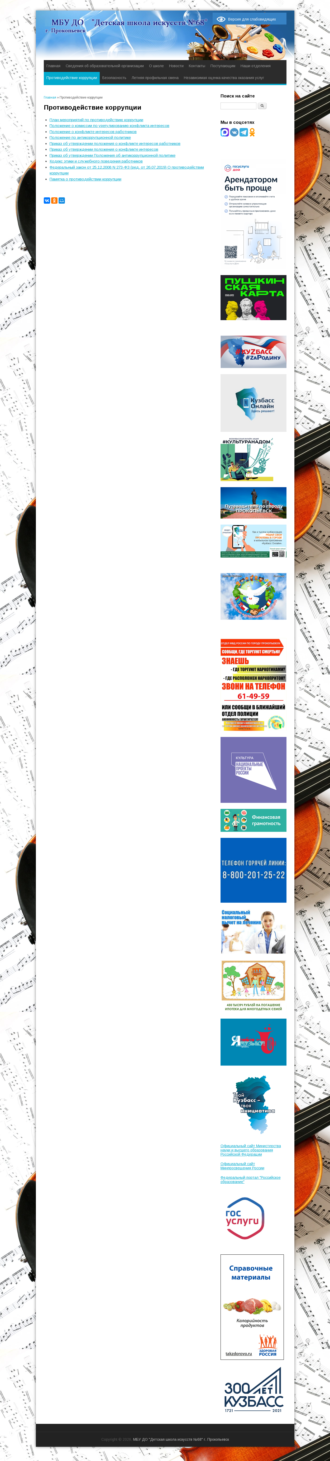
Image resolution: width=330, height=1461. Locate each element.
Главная (53, 66)
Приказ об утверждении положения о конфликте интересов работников (115, 143)
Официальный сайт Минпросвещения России (242, 1166)
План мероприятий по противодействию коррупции (96, 120)
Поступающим (223, 66)
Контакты (197, 66)
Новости (176, 66)
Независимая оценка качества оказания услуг (224, 78)
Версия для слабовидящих (252, 19)
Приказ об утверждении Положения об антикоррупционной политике (112, 155)
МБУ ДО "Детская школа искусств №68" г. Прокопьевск (181, 1439)
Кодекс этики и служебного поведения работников (96, 161)
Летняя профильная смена (155, 78)
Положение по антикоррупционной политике (90, 137)
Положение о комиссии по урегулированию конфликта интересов (109, 125)
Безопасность (114, 78)
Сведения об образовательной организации (105, 66)
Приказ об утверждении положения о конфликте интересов (104, 149)
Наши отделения (256, 66)
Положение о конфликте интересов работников (93, 131)
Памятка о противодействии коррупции (85, 179)
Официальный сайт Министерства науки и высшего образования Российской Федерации (251, 1150)
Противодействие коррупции (71, 78)
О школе (156, 66)
